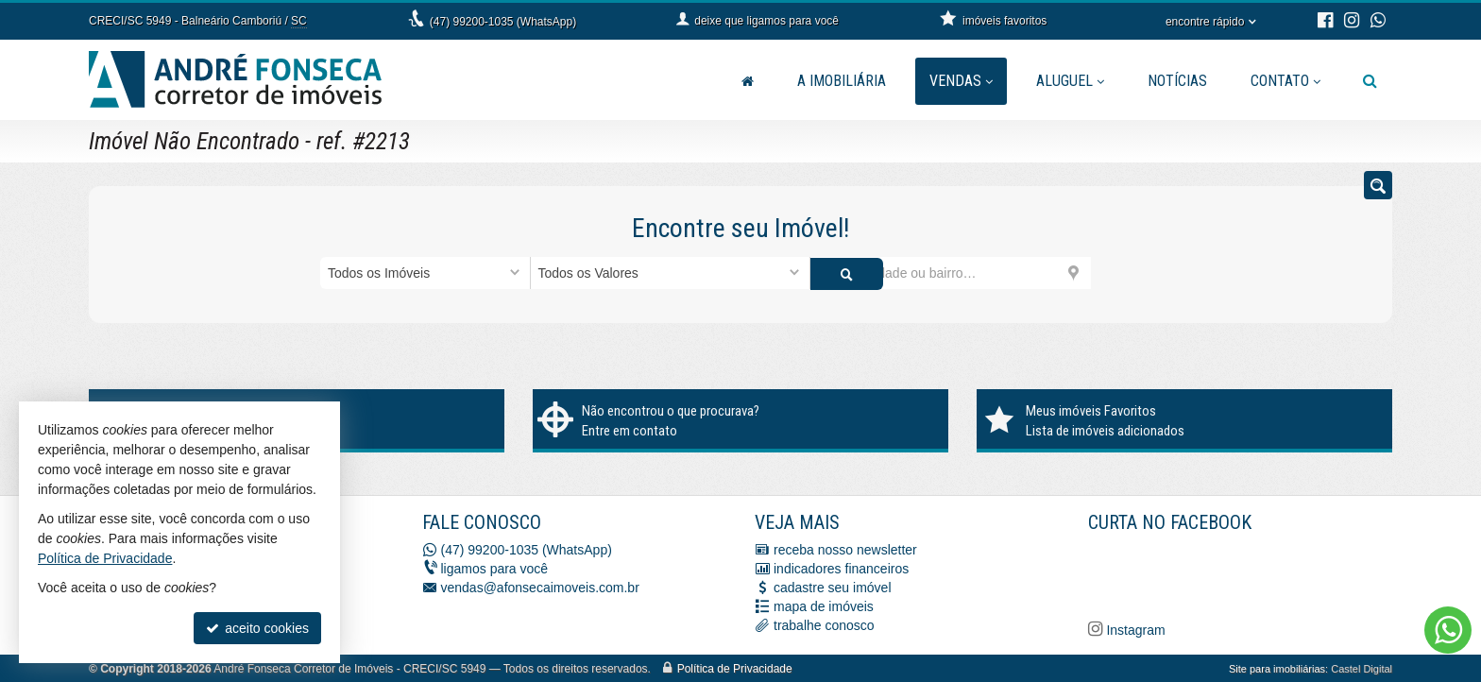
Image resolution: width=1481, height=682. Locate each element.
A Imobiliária (841, 81)
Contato (1285, 81)
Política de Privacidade (734, 667)
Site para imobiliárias (1277, 667)
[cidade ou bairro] (950, 273)
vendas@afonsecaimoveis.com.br (540, 586)
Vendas (961, 81)
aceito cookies (257, 628)
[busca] (1370, 81)
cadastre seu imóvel (833, 586)
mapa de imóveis (824, 605)
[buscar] (1126, 273)
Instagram (1134, 629)
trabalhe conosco (824, 624)
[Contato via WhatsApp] (1448, 630)
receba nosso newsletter (845, 548)
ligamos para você (495, 567)
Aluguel (1070, 81)
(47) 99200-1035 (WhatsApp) (503, 21)
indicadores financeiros (841, 567)
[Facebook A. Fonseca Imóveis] (1229, 572)
